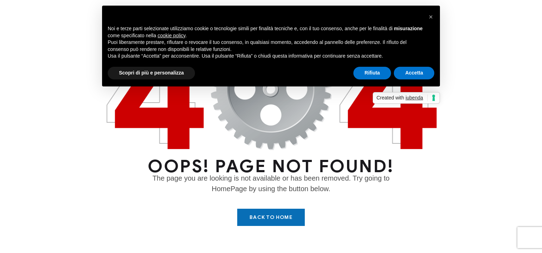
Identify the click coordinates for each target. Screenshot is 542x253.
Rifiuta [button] (372, 73)
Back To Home (271, 217)
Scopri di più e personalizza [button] (151, 73)
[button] (430, 16)
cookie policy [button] (171, 35)
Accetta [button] (414, 73)
